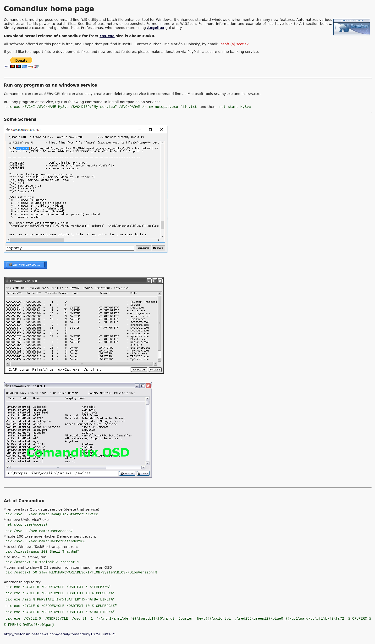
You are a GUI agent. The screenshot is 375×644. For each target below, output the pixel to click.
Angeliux (155, 28)
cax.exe (107, 36)
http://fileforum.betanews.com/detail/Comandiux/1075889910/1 (60, 634)
